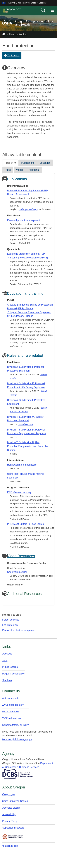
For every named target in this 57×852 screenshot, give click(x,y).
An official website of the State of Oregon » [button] (27, 3)
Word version (25, 424)
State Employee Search (15, 801)
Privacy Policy (9, 821)
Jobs (4, 660)
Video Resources (21, 556)
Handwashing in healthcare (21, 464)
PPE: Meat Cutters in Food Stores (25, 524)
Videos (20, 170)
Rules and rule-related (25, 355)
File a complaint (10, 711)
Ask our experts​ (10, 698)
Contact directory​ (13, 705)
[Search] (43, 10)
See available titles (17, 572)
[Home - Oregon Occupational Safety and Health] (3, 34)
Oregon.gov (8, 794)
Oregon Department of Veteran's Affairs (13, 837)
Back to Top (10, 846)
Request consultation (13, 673)
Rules (8, 170)
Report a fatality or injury (15, 725)
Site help (7, 680)
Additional (34, 170)
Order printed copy (28, 209)
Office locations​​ (11, 718)
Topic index (11, 55)
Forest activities (10, 619)
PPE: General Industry (19, 492)
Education (45, 163)
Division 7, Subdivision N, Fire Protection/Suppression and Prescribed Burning (28, 446)
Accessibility (9, 814)
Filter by (10, 163)
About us (7, 653)
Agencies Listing (11, 807)
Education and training (25, 293)
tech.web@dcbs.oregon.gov (17, 739)
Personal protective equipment (23, 220)
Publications (27, 163)
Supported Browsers (13, 827)
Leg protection (10, 625)
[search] (43, 10)
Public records (10, 667)
